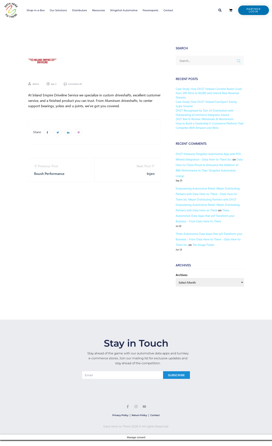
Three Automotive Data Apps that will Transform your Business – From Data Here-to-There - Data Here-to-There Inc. (207, 239)
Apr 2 (55, 84)
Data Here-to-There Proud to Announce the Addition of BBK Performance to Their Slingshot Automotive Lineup (207, 170)
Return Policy (139, 416)
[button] (220, 10)
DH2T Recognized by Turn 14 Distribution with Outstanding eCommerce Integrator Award (206, 112)
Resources (98, 10)
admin (36, 84)
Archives (181, 275)
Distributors (79, 10)
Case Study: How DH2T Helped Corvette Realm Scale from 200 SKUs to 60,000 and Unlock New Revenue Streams (207, 93)
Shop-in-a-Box (36, 10)
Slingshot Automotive (124, 10)
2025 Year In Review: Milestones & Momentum (206, 119)
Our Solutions (58, 10)
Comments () (78, 84)
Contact (168, 10)
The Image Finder (215, 245)
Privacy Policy (116, 416)
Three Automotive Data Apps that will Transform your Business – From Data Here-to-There (206, 215)
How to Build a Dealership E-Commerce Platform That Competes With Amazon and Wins (207, 125)
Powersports (150, 10)
